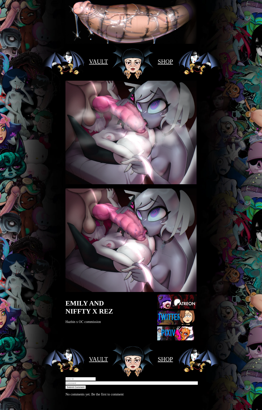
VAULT (98, 61)
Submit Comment (75, 387)
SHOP (165, 61)
